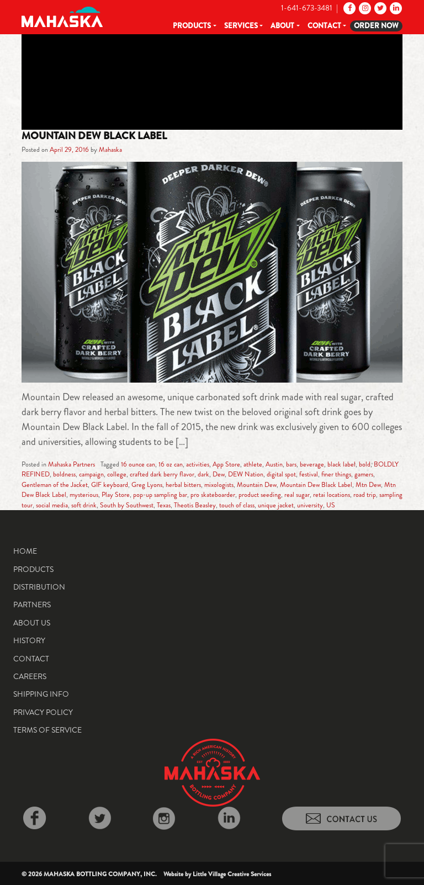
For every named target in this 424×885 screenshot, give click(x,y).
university (310, 505)
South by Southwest (126, 505)
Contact (324, 25)
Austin (274, 464)
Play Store (116, 495)
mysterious (84, 495)
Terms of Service (47, 729)
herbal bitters (183, 485)
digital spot (281, 474)
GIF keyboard (109, 485)
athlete (252, 464)
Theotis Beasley (195, 505)
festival (308, 474)
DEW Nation (245, 474)
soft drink (84, 505)
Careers (29, 676)
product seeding (260, 495)
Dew (219, 474)
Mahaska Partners (71, 464)
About (282, 25)
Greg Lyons (146, 485)
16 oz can (170, 464)
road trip (364, 495)
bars (291, 464)
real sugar (297, 495)
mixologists (219, 485)
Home (25, 551)
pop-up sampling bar (160, 495)
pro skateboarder (212, 495)
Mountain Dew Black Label (94, 136)
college (116, 474)
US (330, 505)
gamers (363, 474)
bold (364, 464)
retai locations (331, 495)
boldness (64, 474)
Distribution (39, 586)
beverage (312, 464)
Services (241, 25)
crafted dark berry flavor (162, 474)
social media (52, 505)
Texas (164, 505)
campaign (91, 474)
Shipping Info (41, 693)
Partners (32, 604)
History (29, 640)
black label (341, 464)
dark (203, 474)
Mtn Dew (368, 485)
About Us (31, 622)
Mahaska (110, 150)
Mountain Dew (257, 485)
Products (192, 25)
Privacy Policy (43, 712)
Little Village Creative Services (232, 874)
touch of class (237, 505)
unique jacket (276, 505)
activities (197, 464)
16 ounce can (138, 464)
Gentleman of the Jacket (55, 485)
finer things (336, 474)
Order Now (376, 25)
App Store (226, 464)
